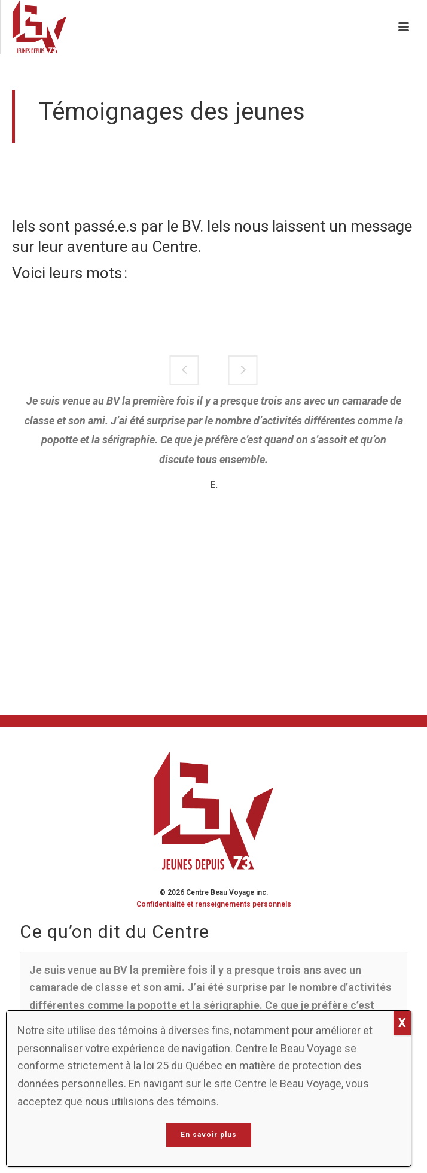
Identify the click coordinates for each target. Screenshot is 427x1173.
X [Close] (402, 1023)
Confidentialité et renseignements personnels (213, 904)
